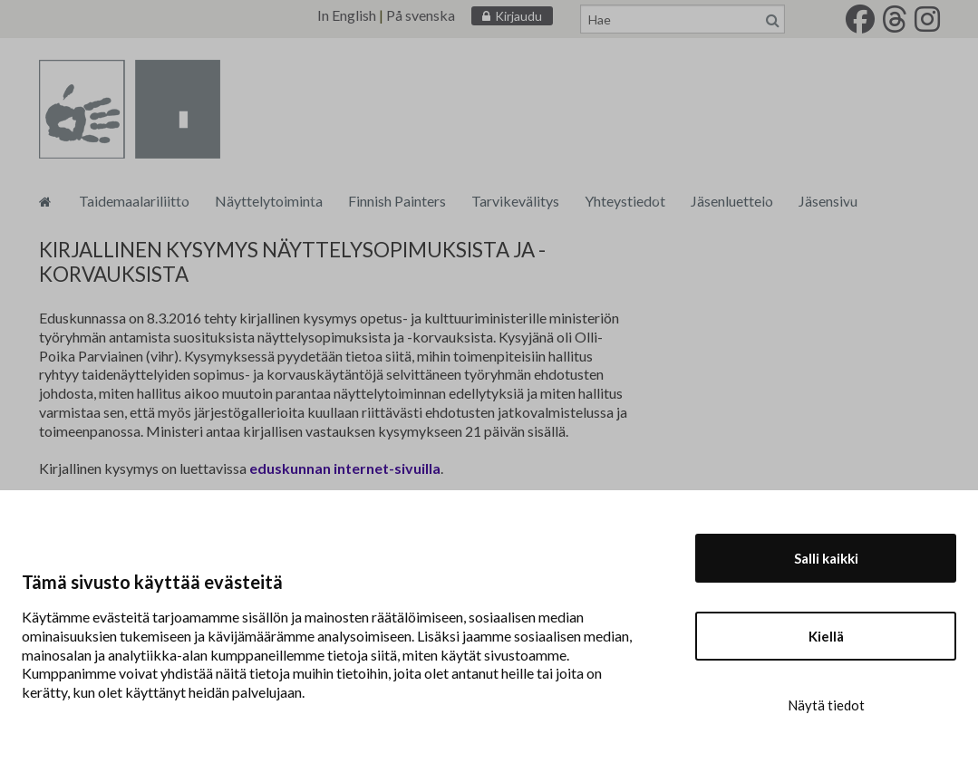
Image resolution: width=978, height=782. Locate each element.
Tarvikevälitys (515, 200)
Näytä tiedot (826, 705)
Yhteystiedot (625, 200)
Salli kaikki (826, 558)
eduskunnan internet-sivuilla (345, 468)
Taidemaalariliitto (134, 200)
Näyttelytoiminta (269, 200)
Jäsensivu (828, 200)
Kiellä (826, 636)
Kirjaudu (518, 16)
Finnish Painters (397, 200)
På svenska (420, 15)
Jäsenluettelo (732, 200)
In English (346, 15)
